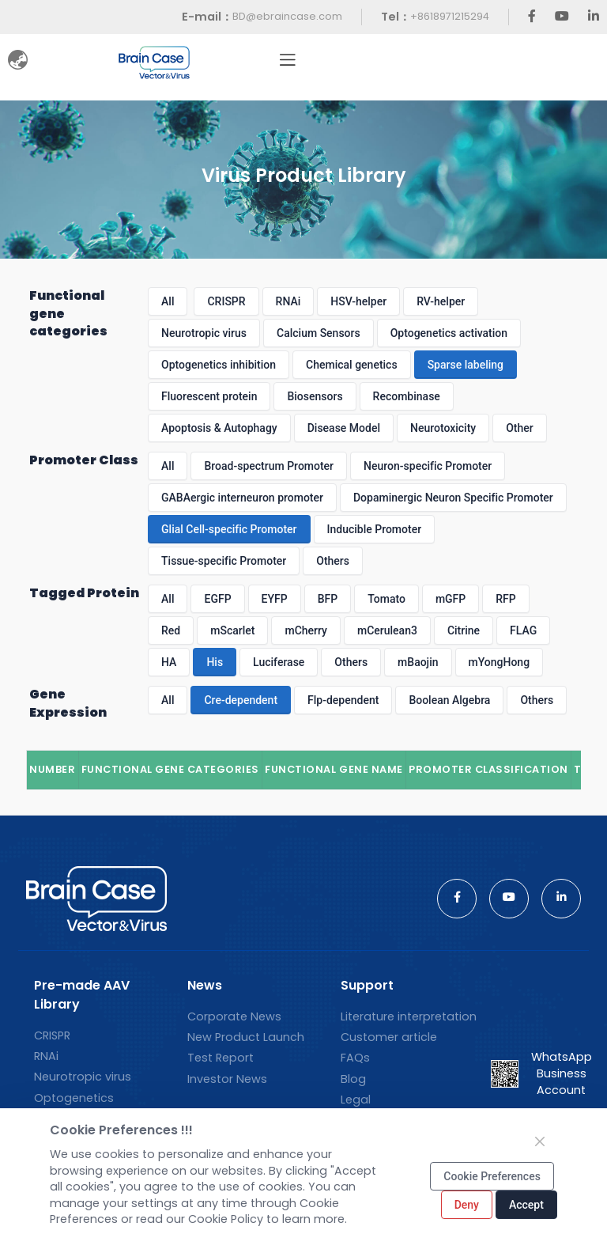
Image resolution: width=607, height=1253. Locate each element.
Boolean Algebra (449, 700)
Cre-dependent (240, 700)
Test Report (220, 1058)
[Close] (539, 1141)
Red (170, 630)
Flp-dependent (343, 700)
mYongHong (499, 662)
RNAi (288, 301)
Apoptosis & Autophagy (219, 428)
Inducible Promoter (374, 529)
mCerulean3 (387, 630)
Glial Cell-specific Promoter (228, 529)
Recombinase (406, 396)
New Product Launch (245, 1037)
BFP (327, 598)
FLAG (523, 630)
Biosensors (314, 396)
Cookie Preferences (492, 1176)
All (167, 301)
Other (519, 428)
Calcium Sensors (318, 333)
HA (168, 662)
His (214, 662)
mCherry (306, 630)
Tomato (386, 598)
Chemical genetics (352, 364)
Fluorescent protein (209, 396)
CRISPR (226, 301)
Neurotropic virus (204, 333)
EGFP (217, 598)
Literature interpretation (409, 1016)
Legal (356, 1099)
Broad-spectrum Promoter (269, 466)
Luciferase (278, 662)
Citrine (463, 630)
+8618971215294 (449, 16)
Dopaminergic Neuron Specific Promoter (453, 497)
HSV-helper (358, 301)
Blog (353, 1079)
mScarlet (232, 630)
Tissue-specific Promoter (223, 561)
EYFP (275, 598)
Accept (526, 1204)
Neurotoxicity (443, 428)
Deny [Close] (466, 1204)
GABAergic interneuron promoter (242, 497)
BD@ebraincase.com (287, 16)
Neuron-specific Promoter (428, 466)
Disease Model (343, 428)
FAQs (355, 1058)
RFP (505, 598)
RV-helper (441, 301)
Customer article (389, 1037)
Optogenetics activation (448, 333)
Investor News (227, 1079)
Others (332, 561)
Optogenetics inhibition (218, 364)
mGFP (450, 598)
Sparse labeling (465, 364)
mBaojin (418, 662)
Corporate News (234, 1016)
